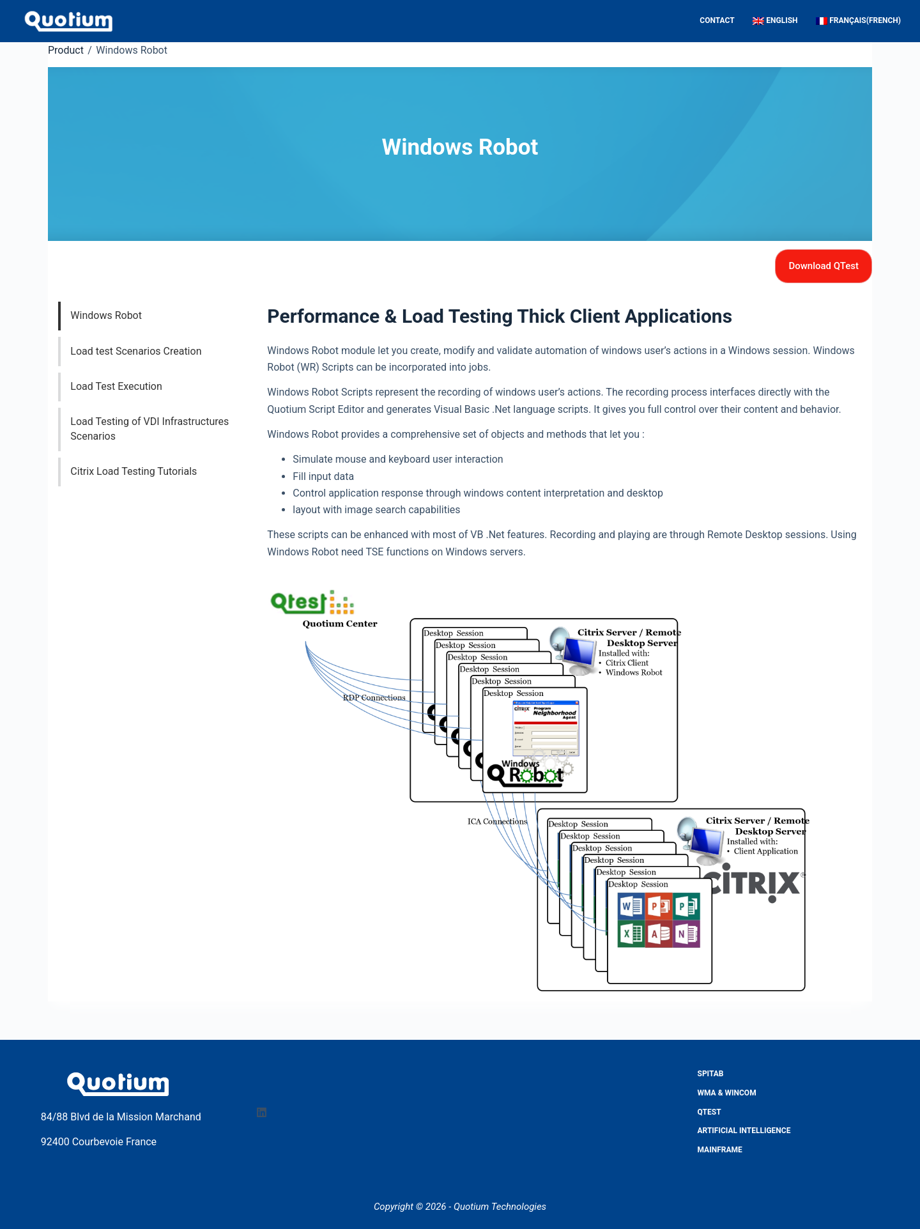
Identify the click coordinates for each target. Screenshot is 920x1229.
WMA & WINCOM (727, 1092)
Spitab (711, 1073)
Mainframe (720, 1149)
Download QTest (823, 266)
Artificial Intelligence (744, 1130)
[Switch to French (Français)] (854, 21)
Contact (717, 20)
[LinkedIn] (261, 1112)
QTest (709, 1112)
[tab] (158, 316)
